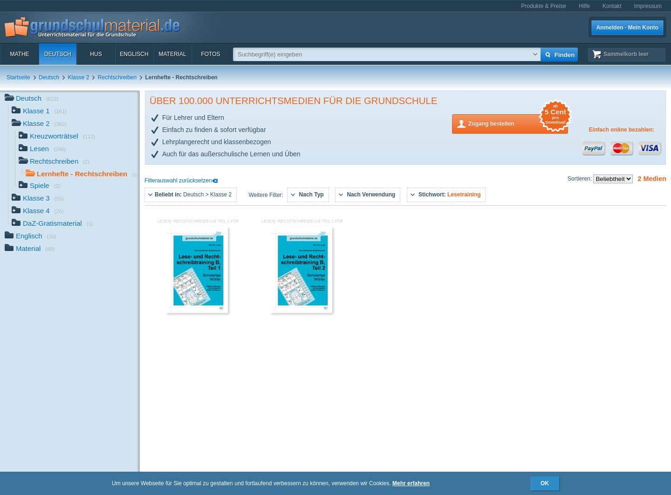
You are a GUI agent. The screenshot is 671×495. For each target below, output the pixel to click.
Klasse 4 (38, 211)
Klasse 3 (38, 199)
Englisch (134, 54)
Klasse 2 (78, 77)
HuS (96, 54)
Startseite (18, 77)
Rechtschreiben (117, 77)
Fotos (210, 54)
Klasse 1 (39, 112)
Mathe (19, 54)
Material (172, 54)
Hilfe (584, 6)
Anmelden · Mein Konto (627, 27)
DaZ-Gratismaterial (52, 224)
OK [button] (545, 483)
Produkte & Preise (543, 6)
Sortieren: (580, 178)
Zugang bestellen (518, 123)
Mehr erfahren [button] (411, 483)
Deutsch (57, 54)
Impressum (648, 6)
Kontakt (612, 6)
